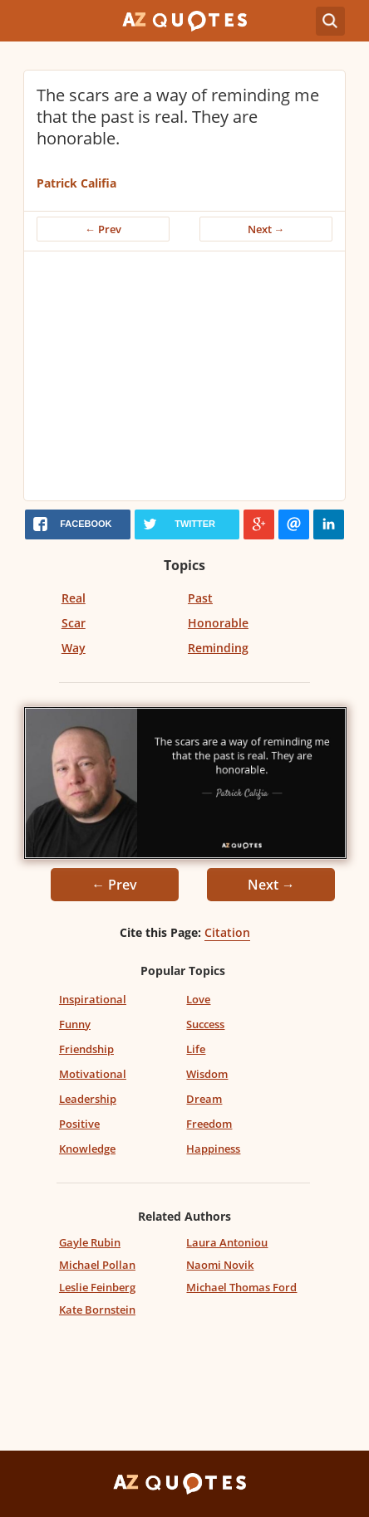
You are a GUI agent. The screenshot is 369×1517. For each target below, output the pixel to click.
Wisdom (207, 1073)
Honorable (218, 623)
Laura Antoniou (227, 1242)
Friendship (86, 1048)
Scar (73, 623)
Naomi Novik (219, 1264)
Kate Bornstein (97, 1309)
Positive (79, 1123)
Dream (204, 1098)
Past (200, 598)
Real (73, 598)
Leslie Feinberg (97, 1287)
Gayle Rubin (90, 1242)
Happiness (213, 1148)
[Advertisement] (184, 376)
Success (205, 1024)
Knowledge (87, 1148)
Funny (75, 1024)
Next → (266, 229)
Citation (227, 932)
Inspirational (92, 999)
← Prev (103, 229)
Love (198, 999)
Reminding (218, 648)
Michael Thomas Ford (241, 1287)
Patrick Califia (76, 183)
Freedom (209, 1123)
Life (195, 1048)
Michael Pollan (97, 1264)
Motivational (92, 1073)
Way (73, 648)
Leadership (87, 1098)
